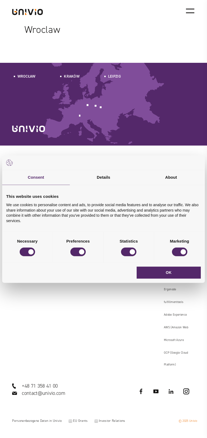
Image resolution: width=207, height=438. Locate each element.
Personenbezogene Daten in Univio (37, 421)
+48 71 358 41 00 (40, 385)
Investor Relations (109, 421)
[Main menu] (190, 11)
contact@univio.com (43, 393)
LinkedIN (171, 391)
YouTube (156, 391)
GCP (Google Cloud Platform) (176, 359)
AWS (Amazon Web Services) (176, 329)
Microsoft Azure (174, 340)
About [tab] (171, 177)
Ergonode (170, 289)
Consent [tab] (36, 177)
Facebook (141, 391)
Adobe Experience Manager (175, 317)
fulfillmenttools (173, 302)
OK (169, 272)
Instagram (186, 391)
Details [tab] (103, 177)
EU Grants (78, 421)
